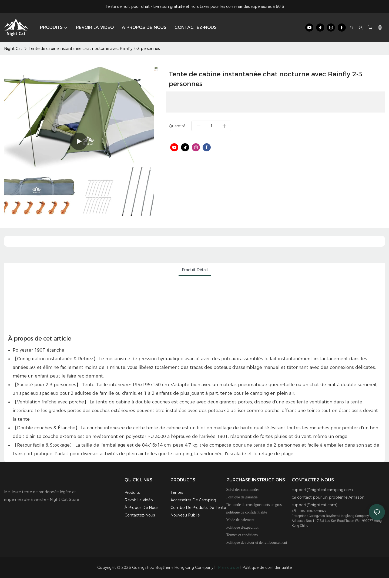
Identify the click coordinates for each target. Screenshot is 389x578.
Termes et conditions (242, 535)
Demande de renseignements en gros (254, 505)
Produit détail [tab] (194, 269)
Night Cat (13, 48)
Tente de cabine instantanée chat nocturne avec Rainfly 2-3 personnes (94, 48)
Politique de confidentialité (267, 567)
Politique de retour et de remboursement (256, 542)
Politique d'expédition (243, 527)
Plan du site (228, 567)
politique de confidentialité (246, 512)
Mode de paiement (240, 520)
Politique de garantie (242, 497)
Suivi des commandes (242, 490)
